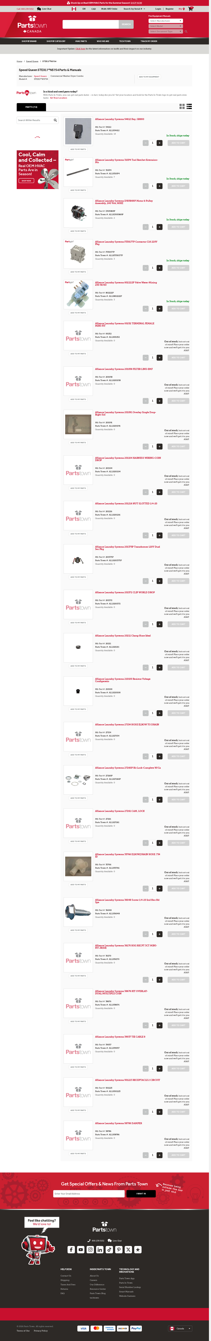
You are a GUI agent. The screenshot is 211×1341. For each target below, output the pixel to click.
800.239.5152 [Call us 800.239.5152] (98, 1241)
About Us (94, 1276)
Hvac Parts (81, 41)
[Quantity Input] (152, 143)
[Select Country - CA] (74, 9)
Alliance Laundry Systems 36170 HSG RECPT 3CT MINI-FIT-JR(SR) (126, 946)
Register (169, 9)
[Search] (186, 31)
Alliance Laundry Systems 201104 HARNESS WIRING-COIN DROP (128, 459)
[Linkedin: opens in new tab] (99, 1249)
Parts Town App (126, 1278)
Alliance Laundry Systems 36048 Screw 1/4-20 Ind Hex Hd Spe (127, 901)
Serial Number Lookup (130, 1287)
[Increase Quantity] (159, 143)
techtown (94, 1298)
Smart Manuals (126, 1291)
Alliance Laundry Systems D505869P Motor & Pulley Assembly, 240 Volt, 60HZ (124, 202)
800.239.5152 (27, 9)
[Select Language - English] (84, 9)
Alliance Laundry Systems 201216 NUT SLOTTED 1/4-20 (126, 503)
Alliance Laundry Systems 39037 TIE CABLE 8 (120, 1036)
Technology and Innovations (129, 1270)
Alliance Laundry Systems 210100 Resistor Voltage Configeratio (122, 680)
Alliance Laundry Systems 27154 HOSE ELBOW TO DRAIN (127, 724)
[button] (55, 120)
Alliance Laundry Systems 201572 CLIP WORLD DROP (125, 592)
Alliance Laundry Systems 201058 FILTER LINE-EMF (124, 369)
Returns (64, 1289)
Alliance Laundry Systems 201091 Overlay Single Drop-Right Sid (125, 413)
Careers (93, 1280)
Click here (80, 49)
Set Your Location (58, 98)
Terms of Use (23, 1331)
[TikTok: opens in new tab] (109, 1249)
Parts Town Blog (98, 1293)
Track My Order (149, 41)
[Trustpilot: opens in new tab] (138, 1249)
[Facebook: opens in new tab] (71, 1249)
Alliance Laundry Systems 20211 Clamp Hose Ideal (123, 635)
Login (158, 9)
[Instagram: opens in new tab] (90, 1249)
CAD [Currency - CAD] (93, 9)
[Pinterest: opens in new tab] (118, 1249)
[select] (180, 1328)
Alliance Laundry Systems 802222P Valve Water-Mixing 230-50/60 (126, 283)
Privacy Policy (41, 1331)
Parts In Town (126, 1283)
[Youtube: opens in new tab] (80, 1249)
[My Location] (182, 9)
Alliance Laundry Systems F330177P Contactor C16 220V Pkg (126, 242)
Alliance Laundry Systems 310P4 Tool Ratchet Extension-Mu (126, 161)
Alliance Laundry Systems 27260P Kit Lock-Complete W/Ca (128, 767)
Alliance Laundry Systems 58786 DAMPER (118, 1123)
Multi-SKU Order (109, 9)
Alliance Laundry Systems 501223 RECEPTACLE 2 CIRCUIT (127, 1080)
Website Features (127, 1296)
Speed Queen (40, 76)
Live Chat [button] (115, 1240)
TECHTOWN (125, 41)
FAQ (63, 1293)
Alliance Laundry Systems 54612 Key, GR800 (119, 119)
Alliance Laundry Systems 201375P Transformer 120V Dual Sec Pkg (127, 548)
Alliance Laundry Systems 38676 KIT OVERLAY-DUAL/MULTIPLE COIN (121, 992)
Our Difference (97, 1284)
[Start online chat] (40, 1241)
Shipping (65, 1280)
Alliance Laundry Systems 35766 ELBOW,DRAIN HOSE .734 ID (127, 855)
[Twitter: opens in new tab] (128, 1249)
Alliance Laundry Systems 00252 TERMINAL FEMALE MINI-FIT (124, 324)
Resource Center (98, 1289)
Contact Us (66, 1276)
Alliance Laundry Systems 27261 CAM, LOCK (120, 811)
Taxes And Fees (68, 1284)
